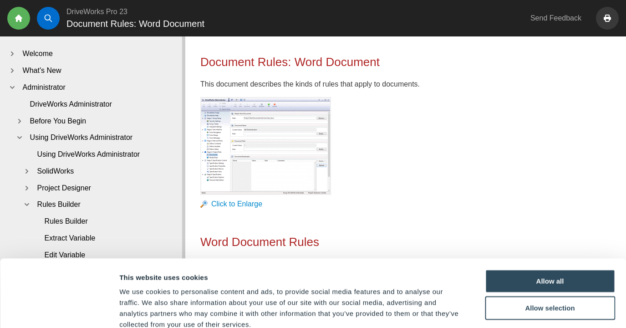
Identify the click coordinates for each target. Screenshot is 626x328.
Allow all (550, 230)
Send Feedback (555, 18)
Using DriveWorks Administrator (88, 154)
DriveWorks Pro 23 (96, 11)
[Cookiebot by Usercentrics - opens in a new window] (59, 310)
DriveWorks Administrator (71, 104)
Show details (478, 310)
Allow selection (550, 257)
